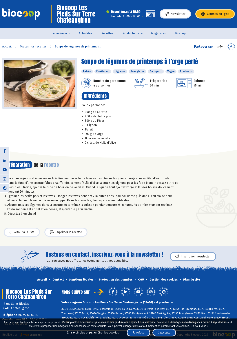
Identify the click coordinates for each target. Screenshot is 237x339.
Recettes (107, 33)
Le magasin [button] (59, 33)
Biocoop (180, 33)
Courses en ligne (215, 14)
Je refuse (138, 332)
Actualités (85, 33)
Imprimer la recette (66, 232)
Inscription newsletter (193, 256)
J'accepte (164, 332)
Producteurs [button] (130, 33)
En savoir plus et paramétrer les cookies (93, 332)
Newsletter (175, 14)
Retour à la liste (21, 232)
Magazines (158, 33)
